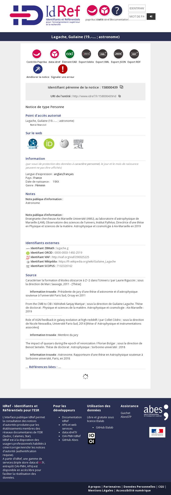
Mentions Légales (100, 490)
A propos (94, 487)
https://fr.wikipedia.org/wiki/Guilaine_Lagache (87, 261)
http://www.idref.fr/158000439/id (94, 96)
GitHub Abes (70, 440)
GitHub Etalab (104, 427)
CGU (161, 487)
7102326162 (64, 266)
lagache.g (62, 248)
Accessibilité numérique (133, 490)
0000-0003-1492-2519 (68, 252)
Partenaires (112, 487)
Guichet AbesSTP (126, 415)
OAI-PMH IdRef (71, 436)
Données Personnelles (139, 487)
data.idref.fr (69, 432)
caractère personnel (87, 164)
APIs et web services (69, 426)
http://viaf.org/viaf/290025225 (70, 257)
